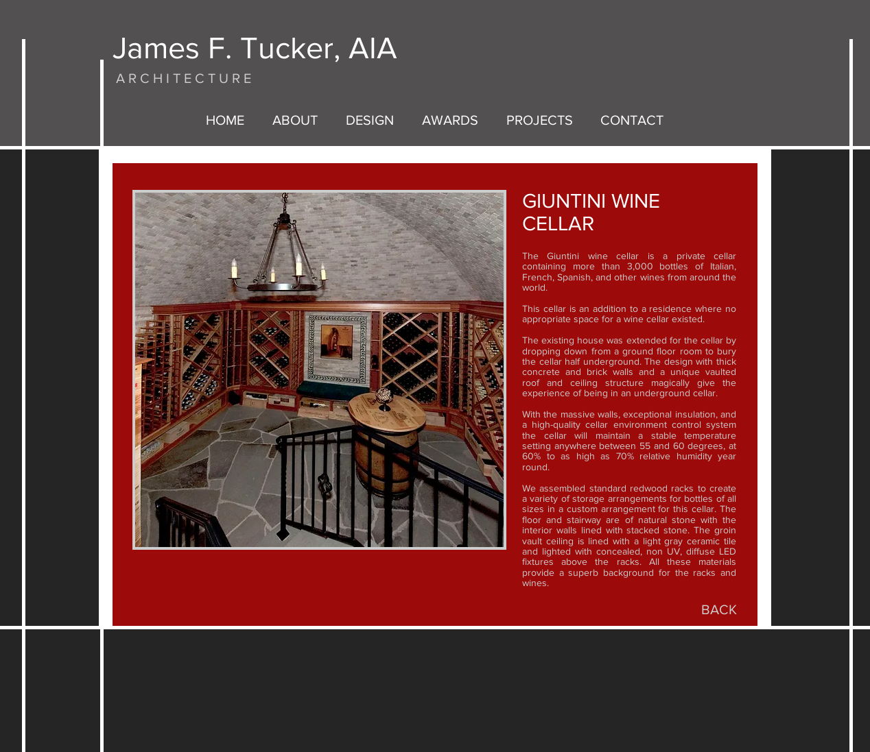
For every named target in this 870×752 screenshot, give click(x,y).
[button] (319, 370)
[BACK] (719, 609)
